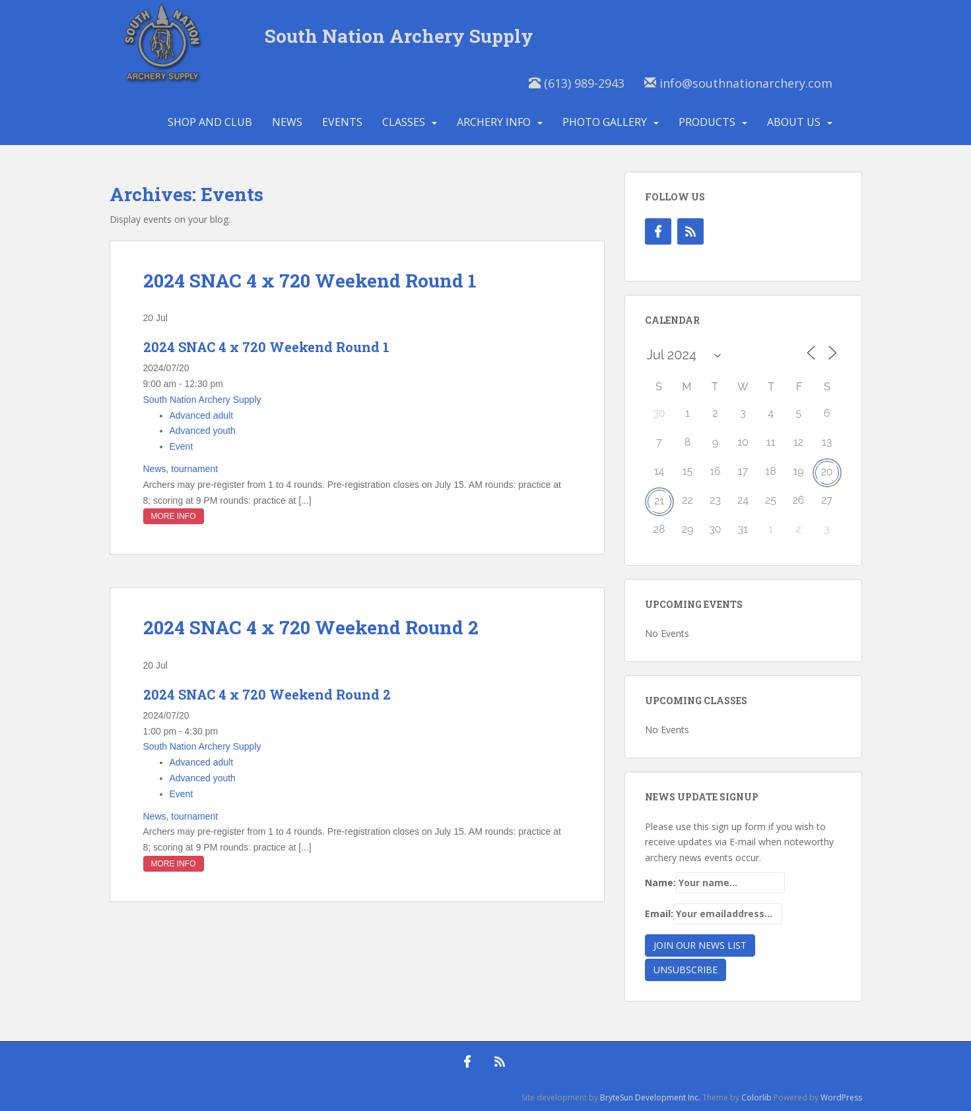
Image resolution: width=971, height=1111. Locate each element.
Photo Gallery (604, 122)
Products (707, 122)
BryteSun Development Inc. (650, 1097)
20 (826, 471)
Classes (403, 122)
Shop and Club (210, 122)
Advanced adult (202, 415)
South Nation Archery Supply (399, 36)
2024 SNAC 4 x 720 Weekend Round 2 (311, 627)
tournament (194, 469)
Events (342, 122)
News (287, 122)
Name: (715, 882)
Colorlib (756, 1097)
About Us (793, 122)
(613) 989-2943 (576, 83)
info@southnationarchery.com (738, 83)
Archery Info (494, 122)
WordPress (841, 1097)
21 (659, 501)
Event (181, 446)
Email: (713, 913)
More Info (173, 516)
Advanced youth (203, 430)
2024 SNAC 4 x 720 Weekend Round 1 (310, 280)
